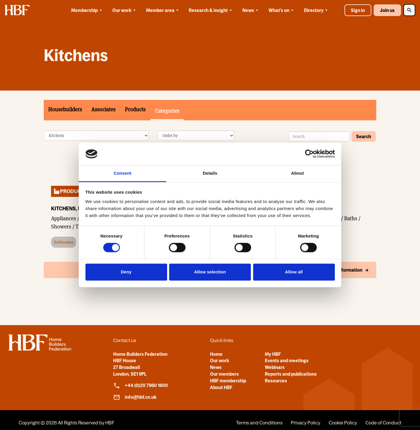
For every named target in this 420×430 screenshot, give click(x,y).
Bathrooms (63, 242)
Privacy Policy (305, 423)
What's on (282, 10)
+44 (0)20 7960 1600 (140, 385)
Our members (224, 374)
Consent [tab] (123, 173)
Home (216, 354)
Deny (126, 271)
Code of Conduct (383, 423)
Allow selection (210, 271)
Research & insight (211, 10)
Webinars (275, 367)
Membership (87, 10)
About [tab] (297, 173)
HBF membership (228, 381)
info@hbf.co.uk (135, 397)
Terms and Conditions (259, 423)
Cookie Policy (343, 423)
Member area (163, 10)
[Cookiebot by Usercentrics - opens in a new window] (309, 154)
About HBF (221, 387)
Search (363, 136)
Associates (103, 109)
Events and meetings (287, 360)
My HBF (273, 354)
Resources (276, 381)
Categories (167, 111)
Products (135, 109)
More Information (344, 270)
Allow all (294, 271)
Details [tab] (210, 173)
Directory (317, 10)
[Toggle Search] (409, 10)
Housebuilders (65, 109)
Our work (125, 10)
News (251, 10)
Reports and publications (291, 374)
